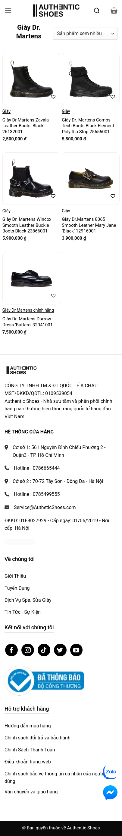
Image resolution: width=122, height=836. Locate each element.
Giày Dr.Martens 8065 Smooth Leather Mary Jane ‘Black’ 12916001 (89, 225)
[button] (8, 10)
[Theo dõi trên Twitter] (60, 650)
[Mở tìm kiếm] (96, 10)
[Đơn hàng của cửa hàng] (85, 34)
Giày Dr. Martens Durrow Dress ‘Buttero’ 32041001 (27, 322)
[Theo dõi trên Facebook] (11, 650)
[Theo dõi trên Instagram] (27, 650)
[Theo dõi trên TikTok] (44, 650)
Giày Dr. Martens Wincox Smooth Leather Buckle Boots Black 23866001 (27, 225)
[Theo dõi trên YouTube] (76, 650)
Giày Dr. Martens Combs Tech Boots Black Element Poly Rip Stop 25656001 (88, 125)
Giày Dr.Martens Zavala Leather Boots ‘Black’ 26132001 (25, 125)
